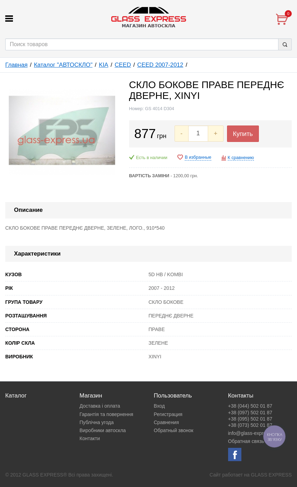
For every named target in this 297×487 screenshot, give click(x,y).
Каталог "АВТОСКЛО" (63, 65)
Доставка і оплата (99, 406)
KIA (103, 65)
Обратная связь (246, 441)
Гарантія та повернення (106, 414)
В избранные (198, 157)
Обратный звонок (173, 430)
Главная (16, 65)
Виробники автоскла (102, 430)
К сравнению (241, 157)
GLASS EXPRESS (271, 475)
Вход (159, 406)
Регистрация (168, 414)
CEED (123, 65)
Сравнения (166, 422)
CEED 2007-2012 (160, 65)
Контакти (89, 438)
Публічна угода (96, 422)
